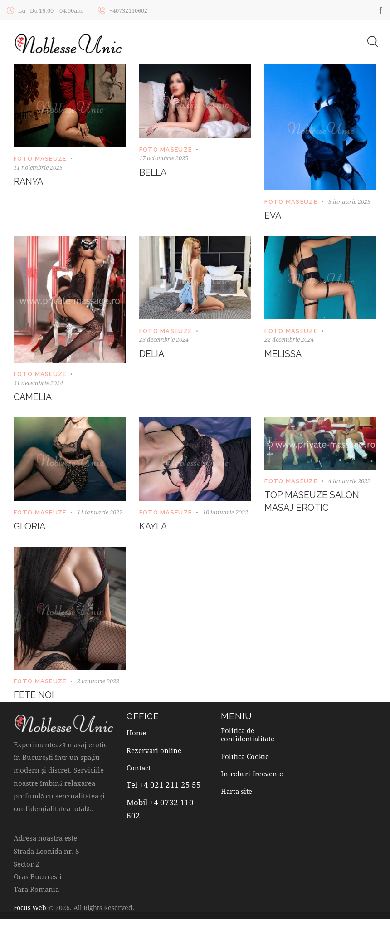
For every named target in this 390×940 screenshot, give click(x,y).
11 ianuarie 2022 (99, 513)
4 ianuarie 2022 (349, 482)
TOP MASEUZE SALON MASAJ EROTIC (313, 502)
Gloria (30, 528)
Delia (152, 354)
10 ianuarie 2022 (225, 513)
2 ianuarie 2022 (98, 682)
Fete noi (34, 696)
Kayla (153, 528)
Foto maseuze (40, 159)
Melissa (283, 354)
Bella (153, 172)
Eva (273, 216)
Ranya (29, 182)
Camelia (34, 398)
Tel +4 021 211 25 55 (163, 787)
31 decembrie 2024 (38, 383)
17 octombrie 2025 (163, 158)
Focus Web (30, 909)
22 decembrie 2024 (289, 340)
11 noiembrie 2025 (38, 167)
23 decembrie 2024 (164, 340)
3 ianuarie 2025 (349, 201)
